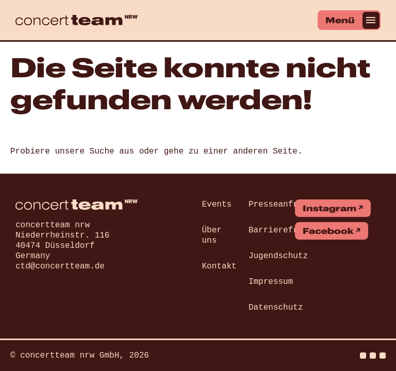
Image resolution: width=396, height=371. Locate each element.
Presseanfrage (281, 204)
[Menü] (349, 20)
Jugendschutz (278, 256)
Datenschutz (276, 307)
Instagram (329, 208)
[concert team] (76, 20)
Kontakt (219, 266)
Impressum (271, 281)
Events (217, 204)
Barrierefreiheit (288, 230)
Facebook (328, 231)
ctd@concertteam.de (60, 266)
